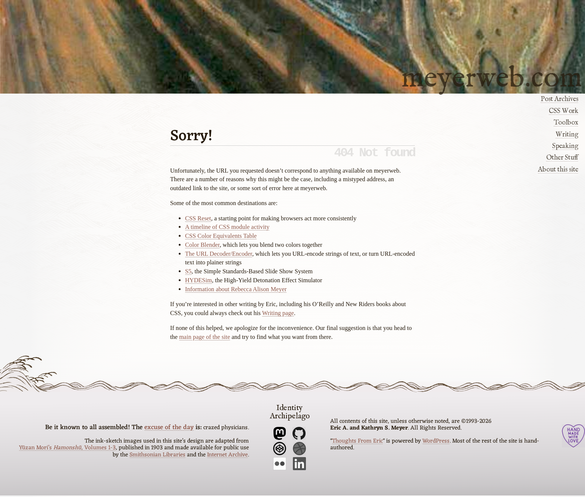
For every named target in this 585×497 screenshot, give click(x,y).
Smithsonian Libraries (157, 456)
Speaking (565, 146)
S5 (188, 274)
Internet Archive (227, 456)
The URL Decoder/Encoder (218, 256)
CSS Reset (198, 221)
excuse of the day (169, 429)
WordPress (436, 442)
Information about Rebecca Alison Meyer (236, 292)
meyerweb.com (491, 76)
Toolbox (566, 123)
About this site (558, 170)
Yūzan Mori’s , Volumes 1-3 (67, 449)
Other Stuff (562, 158)
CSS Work (563, 111)
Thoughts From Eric (357, 442)
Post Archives (559, 99)
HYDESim (198, 283)
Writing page (278, 316)
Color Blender (202, 247)
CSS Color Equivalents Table (221, 238)
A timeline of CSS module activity (227, 229)
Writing (567, 134)
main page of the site (204, 339)
